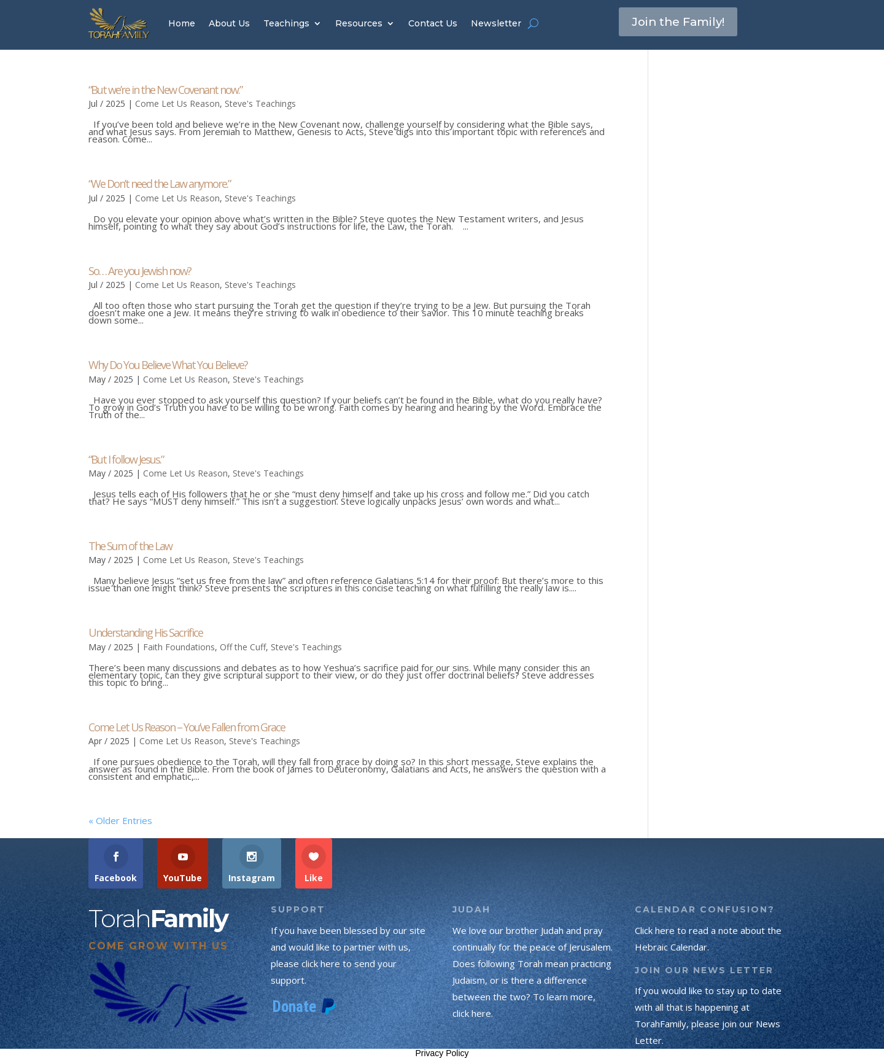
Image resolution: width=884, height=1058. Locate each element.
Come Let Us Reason (177, 103)
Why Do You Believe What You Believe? (167, 364)
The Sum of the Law (130, 546)
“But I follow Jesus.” (125, 459)
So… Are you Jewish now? (139, 270)
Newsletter (496, 23)
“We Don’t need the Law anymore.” (159, 183)
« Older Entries (120, 820)
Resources (358, 23)
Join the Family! (682, 22)
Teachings (286, 23)
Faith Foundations (179, 647)
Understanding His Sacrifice (145, 632)
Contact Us (432, 23)
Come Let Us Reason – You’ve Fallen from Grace (186, 727)
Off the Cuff (243, 647)
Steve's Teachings (260, 103)
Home (181, 23)
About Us (229, 23)
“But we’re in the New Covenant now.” (165, 89)
